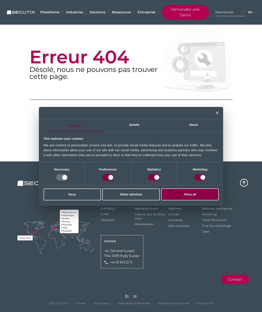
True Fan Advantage (216, 226)
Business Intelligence (217, 208)
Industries (77, 12)
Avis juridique (101, 303)
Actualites (175, 220)
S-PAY (105, 214)
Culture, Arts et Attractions (150, 216)
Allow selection (131, 194)
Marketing (209, 214)
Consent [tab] (75, 125)
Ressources (124, 12)
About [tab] (193, 124)
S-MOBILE (108, 208)
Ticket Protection (214, 220)
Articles (173, 214)
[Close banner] (217, 112)
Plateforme (52, 12)
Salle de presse (178, 226)
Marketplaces (144, 224)
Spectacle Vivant (146, 208)
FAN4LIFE (108, 220)
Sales (205, 231)
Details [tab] (134, 124)
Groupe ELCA (205, 303)
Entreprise (149, 12)
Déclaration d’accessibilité (173, 303)
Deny (72, 194)
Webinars (175, 208)
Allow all (190, 194)
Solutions (100, 12)
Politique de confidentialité (133, 303)
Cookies (81, 303)
